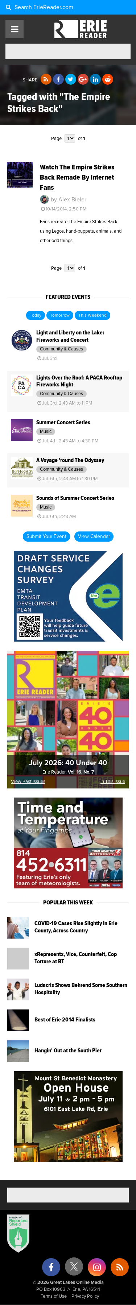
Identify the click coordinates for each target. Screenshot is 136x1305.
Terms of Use (54, 1296)
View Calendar (94, 536)
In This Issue (112, 781)
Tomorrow (60, 315)
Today (35, 315)
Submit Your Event (46, 536)
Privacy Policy (85, 1296)
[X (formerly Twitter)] (74, 1269)
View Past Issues (28, 781)
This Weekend (92, 315)
